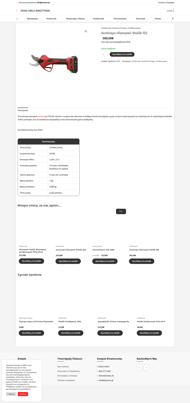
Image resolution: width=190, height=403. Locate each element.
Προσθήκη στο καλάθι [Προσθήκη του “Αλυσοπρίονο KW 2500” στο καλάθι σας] (107, 265)
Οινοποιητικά (120, 18)
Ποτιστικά (140, 18)
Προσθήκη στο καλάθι (123, 55)
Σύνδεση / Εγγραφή (166, 2)
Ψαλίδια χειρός (134, 28)
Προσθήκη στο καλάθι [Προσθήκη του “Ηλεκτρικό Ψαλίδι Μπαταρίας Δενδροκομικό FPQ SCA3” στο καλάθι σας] (33, 264)
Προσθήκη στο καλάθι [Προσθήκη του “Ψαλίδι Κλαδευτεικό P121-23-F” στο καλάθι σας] (151, 338)
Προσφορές (32, 18)
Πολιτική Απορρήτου (66, 386)
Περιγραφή (23, 110)
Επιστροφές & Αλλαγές (67, 382)
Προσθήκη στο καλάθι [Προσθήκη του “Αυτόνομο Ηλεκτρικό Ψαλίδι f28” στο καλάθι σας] (143, 265)
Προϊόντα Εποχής (119, 28)
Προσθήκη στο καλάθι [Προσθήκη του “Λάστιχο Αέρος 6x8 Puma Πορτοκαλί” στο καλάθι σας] (33, 338)
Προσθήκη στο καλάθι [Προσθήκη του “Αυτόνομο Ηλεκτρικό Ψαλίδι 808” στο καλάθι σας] (70, 265)
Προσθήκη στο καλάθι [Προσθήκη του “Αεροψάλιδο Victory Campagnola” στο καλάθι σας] (112, 338)
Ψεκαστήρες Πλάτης (75, 18)
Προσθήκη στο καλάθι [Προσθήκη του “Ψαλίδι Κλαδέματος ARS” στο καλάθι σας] (73, 338)
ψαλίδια (41, 116)
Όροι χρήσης (63, 372)
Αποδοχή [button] (22, 394)
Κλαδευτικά (98, 18)
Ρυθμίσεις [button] (11, 394)
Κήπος (158, 18)
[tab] (23, 110)
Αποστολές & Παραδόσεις (68, 377)
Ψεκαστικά (51, 18)
